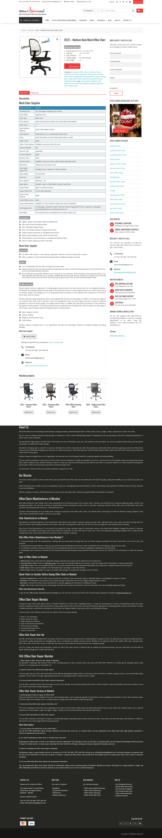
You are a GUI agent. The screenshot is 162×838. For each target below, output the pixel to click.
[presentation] (29, 336)
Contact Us (127, 20)
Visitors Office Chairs (117, 212)
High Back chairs (50, 563)
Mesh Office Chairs (80, 79)
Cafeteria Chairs (115, 146)
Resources (101, 20)
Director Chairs (74, 74)
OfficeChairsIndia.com (124, 593)
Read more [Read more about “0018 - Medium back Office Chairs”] (96, 412)
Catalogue (83, 20)
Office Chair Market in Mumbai (85, 83)
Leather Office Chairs (117, 186)
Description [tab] (24, 92)
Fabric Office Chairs (116, 172)
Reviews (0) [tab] (34, 92)
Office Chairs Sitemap (117, 335)
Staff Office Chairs (70, 81)
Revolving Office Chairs (95, 79)
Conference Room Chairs (118, 155)
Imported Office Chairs (91, 76)
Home (47, 20)
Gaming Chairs (78, 76)
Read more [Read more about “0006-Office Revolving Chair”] (73, 412)
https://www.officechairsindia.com (36, 365)
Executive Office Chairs (117, 168)
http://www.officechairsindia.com (125, 272)
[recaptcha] (113, 88)
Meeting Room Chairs (117, 195)
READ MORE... (120, 130)
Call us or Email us (54, 342)
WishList (111, 2)
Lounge (112, 190)
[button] (57, 39)
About (92, 20)
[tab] (29, 336)
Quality (117, 20)
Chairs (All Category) (30, 20)
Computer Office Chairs (80, 72)
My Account (138, 2)
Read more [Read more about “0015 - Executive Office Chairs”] (29, 412)
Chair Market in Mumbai (89, 81)
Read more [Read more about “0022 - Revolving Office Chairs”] (51, 412)
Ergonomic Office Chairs (88, 74)
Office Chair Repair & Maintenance (64, 20)
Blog (110, 20)
